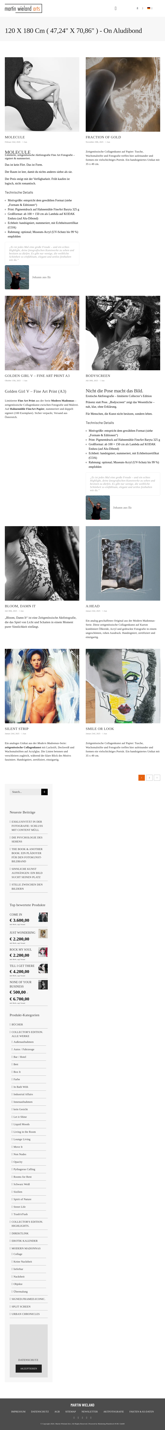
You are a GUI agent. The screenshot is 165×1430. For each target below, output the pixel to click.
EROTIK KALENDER (25, 1240)
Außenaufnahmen (24, 1041)
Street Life (20, 1206)
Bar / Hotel (20, 1056)
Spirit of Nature (22, 1199)
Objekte (18, 1284)
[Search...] (25, 792)
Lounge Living (22, 1139)
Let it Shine (20, 1116)
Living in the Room (25, 1131)
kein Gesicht (21, 1109)
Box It (17, 1071)
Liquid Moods (22, 1124)
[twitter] (78, 1417)
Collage (18, 1254)
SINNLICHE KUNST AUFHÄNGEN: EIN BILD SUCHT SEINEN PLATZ (27, 873)
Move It (18, 1146)
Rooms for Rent (23, 1176)
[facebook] (74, 1417)
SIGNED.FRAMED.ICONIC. (28, 1299)
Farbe (17, 1079)
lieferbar (18, 1269)
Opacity (18, 1161)
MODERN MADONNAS (26, 1248)
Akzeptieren (28, 1368)
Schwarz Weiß (22, 1184)
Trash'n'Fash (21, 1214)
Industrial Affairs (23, 1094)
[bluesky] (82, 1417)
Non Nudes (20, 1154)
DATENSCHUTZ (28, 1359)
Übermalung (21, 1291)
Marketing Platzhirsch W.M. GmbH (111, 1424)
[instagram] (86, 1417)
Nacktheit (19, 1276)
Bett (16, 1064)
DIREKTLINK (20, 1233)
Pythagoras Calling (24, 1169)
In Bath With (21, 1086)
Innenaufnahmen (23, 1101)
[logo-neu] (23, 5)
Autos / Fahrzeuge (24, 1049)
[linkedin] (90, 1417)
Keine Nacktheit (23, 1261)
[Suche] (44, 792)
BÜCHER (17, 1024)
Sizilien (18, 1191)
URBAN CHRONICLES (26, 1314)
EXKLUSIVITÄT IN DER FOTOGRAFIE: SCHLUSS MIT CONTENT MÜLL (27, 825)
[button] (137, 7)
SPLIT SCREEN (21, 1306)
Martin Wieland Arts (63, 1424)
